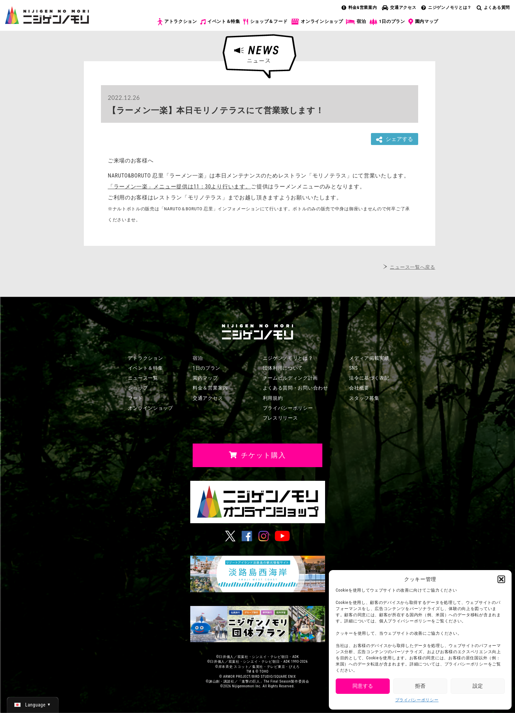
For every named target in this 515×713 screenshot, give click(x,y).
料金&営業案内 (359, 7)
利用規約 (273, 398)
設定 (478, 686)
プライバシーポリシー (417, 700)
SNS (353, 368)
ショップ (138, 388)
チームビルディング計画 (290, 378)
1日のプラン (387, 21)
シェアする (394, 139)
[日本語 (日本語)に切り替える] (33, 704)
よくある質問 (493, 7)
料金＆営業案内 (210, 388)
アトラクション (177, 21)
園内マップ (423, 21)
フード (135, 398)
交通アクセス (399, 7)
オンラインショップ (317, 21)
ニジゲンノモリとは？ (446, 7)
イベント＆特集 (220, 21)
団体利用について (283, 368)
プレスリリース (280, 418)
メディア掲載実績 (369, 358)
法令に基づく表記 (369, 378)
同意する (362, 686)
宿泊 (356, 21)
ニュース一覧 (143, 378)
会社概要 (359, 388)
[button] (501, 579)
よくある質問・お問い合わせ (295, 388)
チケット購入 (478, 27)
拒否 (420, 686)
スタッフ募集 (364, 398)
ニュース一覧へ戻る (412, 267)
